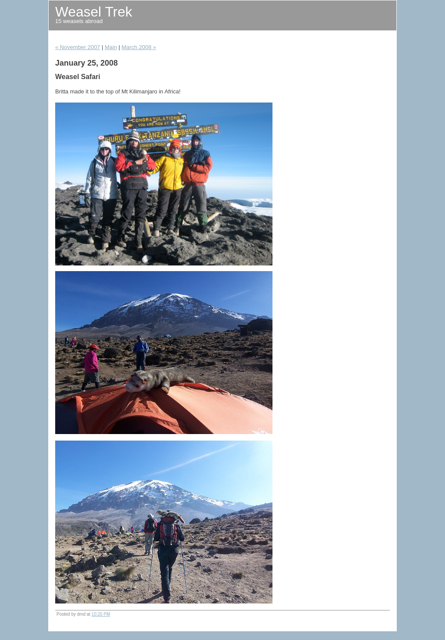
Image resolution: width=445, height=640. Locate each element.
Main (111, 47)
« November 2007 (77, 47)
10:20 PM (101, 614)
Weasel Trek (93, 12)
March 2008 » (139, 47)
